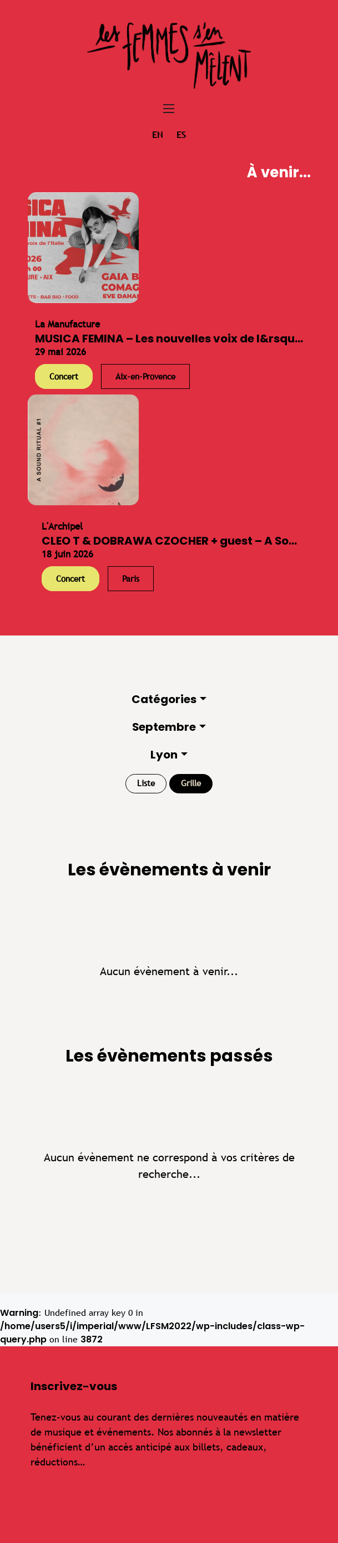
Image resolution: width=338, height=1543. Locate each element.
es (181, 135)
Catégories (164, 699)
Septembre (164, 727)
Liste (146, 783)
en (157, 135)
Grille (191, 783)
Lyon (164, 754)
